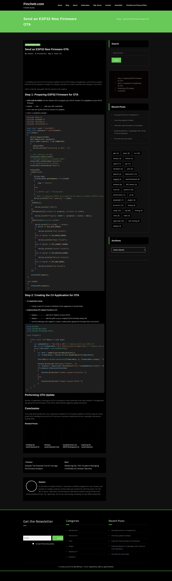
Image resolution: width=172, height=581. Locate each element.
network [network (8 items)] (117, 185)
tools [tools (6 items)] (116, 216)
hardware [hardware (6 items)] (118, 169)
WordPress (77, 577)
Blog (67, 5)
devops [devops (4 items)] (117, 159)
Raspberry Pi (73, 561)
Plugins (71, 556)
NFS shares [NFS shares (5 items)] (132, 185)
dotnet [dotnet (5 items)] (130, 159)
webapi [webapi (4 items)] (117, 227)
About (75, 5)
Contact (108, 5)
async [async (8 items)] (126, 153)
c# (52, 53)
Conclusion (121, 91)
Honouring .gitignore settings (124, 120)
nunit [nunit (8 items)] (116, 190)
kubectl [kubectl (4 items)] (117, 174)
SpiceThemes (109, 577)
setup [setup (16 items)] (117, 211)
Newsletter (119, 5)
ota (61, 53)
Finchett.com (33, 4)
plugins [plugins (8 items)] (132, 201)
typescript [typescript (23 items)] (119, 222)
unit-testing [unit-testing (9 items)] (134, 222)
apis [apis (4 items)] (116, 153)
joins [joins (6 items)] (130, 169)
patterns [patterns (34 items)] (129, 190)
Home (60, 5)
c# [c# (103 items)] (137, 153)
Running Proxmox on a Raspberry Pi (127, 115)
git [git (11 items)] (129, 164)
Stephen (31, 53)
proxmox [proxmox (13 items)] (118, 206)
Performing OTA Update (126, 88)
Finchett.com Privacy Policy (136, 5)
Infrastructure (73, 545)
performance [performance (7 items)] (119, 195)
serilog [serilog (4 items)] (132, 206)
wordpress (72, 567)
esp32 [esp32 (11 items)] (117, 164)
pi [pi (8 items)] (132, 195)
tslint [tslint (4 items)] (127, 216)
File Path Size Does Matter (124, 139)
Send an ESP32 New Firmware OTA (135, 19)
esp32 (56, 53)
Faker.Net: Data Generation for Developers (130, 126)
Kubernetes (85, 5)
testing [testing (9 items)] (140, 211)
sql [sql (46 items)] (128, 211)
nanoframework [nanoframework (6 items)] (133, 179)
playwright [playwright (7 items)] (118, 201)
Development (42, 53)
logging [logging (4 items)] (117, 179)
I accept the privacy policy (44, 553)
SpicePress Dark (95, 577)
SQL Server (97, 5)
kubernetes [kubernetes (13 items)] (131, 174)
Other (71, 551)
